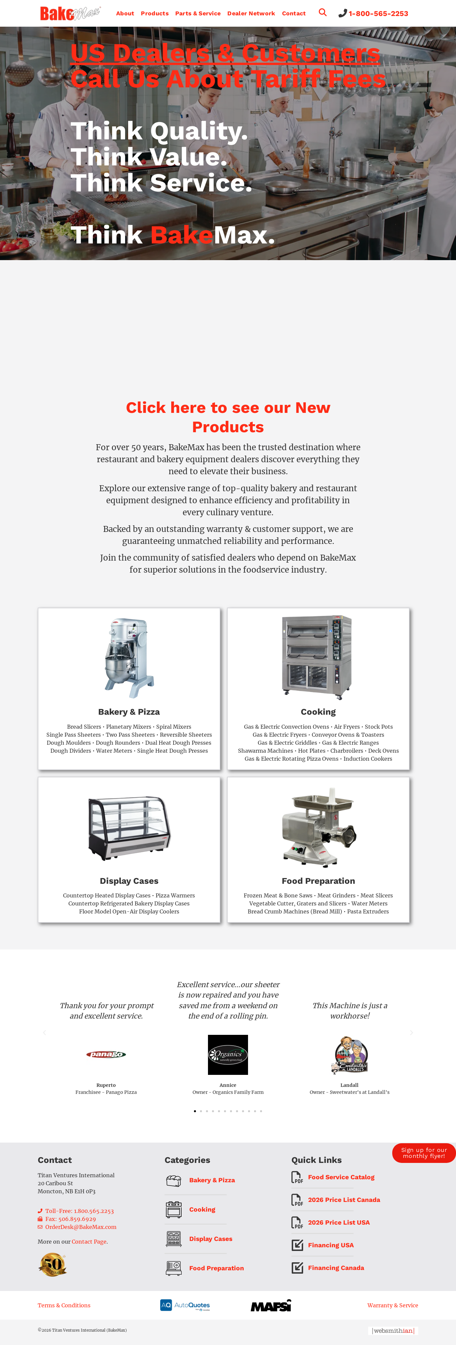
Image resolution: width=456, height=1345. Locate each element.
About (125, 13)
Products (154, 13)
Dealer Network (251, 13)
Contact (294, 13)
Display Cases (129, 884)
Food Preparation (318, 884)
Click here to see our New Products (228, 420)
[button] (44, 1036)
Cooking (318, 715)
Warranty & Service (393, 1308)
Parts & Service (198, 13)
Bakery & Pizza (129, 715)
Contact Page (89, 1245)
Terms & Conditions (64, 1308)
